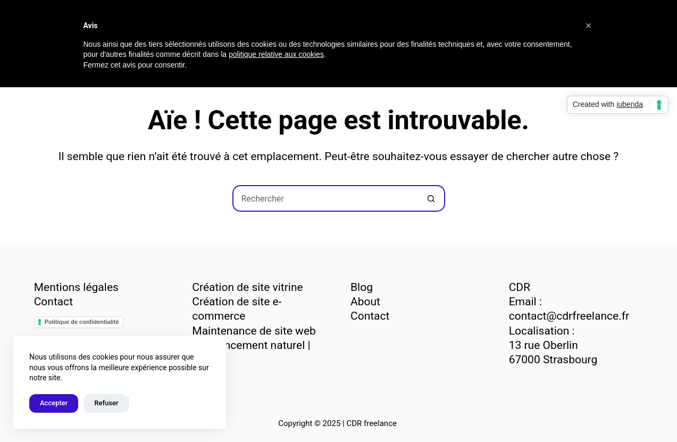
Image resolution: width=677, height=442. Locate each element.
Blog (361, 287)
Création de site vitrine (247, 287)
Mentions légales (76, 287)
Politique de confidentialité (82, 322)
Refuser (106, 403)
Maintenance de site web (253, 330)
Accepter (54, 403)
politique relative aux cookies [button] (276, 54)
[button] (588, 25)
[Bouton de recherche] (432, 198)
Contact (53, 301)
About (365, 301)
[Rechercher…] (325, 198)
